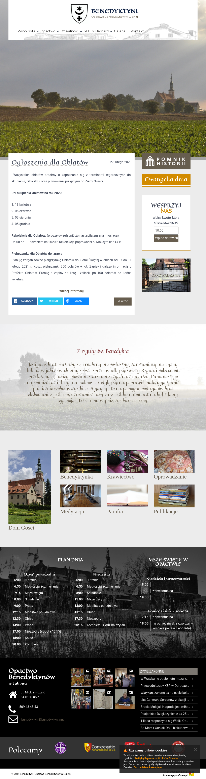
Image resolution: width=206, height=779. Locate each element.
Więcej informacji (71, 291)
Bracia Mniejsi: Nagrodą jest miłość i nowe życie (165, 707)
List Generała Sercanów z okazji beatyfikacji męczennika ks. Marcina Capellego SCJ (165, 700)
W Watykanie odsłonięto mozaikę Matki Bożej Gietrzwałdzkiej (165, 679)
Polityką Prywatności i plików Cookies (156, 758)
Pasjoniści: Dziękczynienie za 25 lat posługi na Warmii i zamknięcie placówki (165, 714)
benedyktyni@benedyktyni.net (42, 720)
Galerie (120, 31)
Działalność (70, 31)
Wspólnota (26, 31)
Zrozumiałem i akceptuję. (148, 767)
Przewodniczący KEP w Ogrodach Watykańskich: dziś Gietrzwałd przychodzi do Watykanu (165, 686)
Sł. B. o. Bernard (96, 31)
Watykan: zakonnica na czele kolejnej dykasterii (165, 693)
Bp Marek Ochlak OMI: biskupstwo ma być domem (165, 728)
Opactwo (47, 31)
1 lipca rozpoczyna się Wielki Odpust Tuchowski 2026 (165, 721)
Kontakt (137, 31)
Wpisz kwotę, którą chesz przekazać (166, 220)
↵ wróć (123, 301)
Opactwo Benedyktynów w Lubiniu (114, 13)
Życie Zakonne (152, 671)
